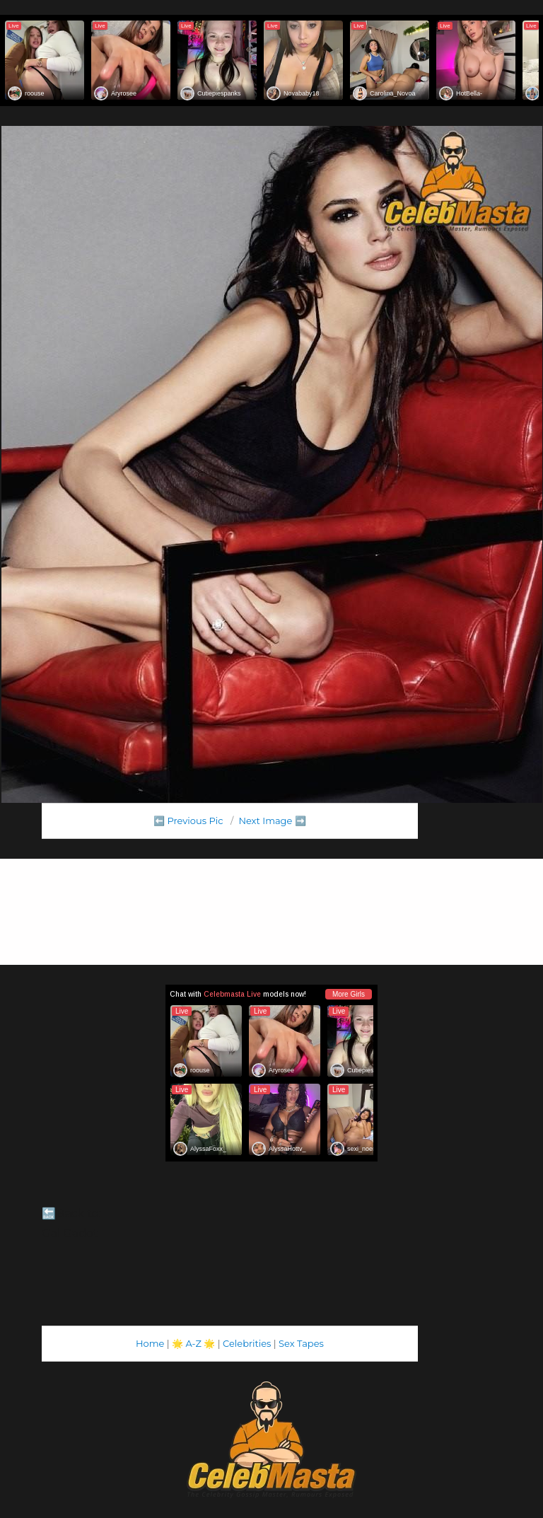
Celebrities (247, 1343)
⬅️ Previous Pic (188, 820)
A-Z (193, 1343)
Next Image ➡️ (271, 820)
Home (150, 1343)
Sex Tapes (301, 1343)
